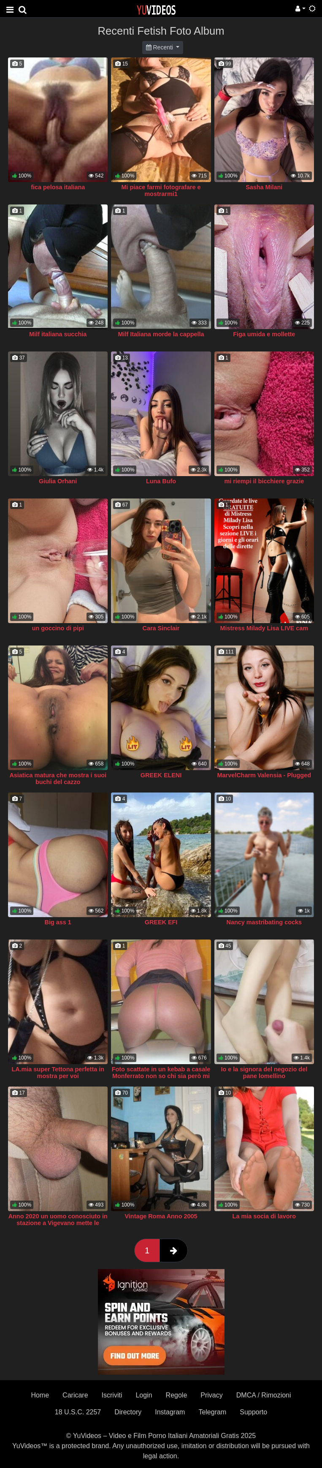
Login (143, 1395)
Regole (176, 1395)
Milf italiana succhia (58, 334)
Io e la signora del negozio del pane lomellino (264, 1072)
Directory (127, 1412)
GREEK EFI (161, 922)
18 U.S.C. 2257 (78, 1412)
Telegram (212, 1412)
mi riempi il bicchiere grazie (264, 481)
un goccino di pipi (58, 628)
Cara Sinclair (160, 628)
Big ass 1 (58, 922)
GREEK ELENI (161, 775)
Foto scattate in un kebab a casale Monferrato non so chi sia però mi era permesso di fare (161, 1076)
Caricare (75, 1395)
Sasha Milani (264, 187)
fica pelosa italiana (58, 187)
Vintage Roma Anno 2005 (161, 1216)
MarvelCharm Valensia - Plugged (264, 775)
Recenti (160, 47)
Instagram (170, 1412)
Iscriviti (112, 1395)
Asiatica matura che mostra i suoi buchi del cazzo (57, 778)
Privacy (211, 1395)
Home (40, 1395)
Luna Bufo (161, 481)
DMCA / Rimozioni (263, 1395)
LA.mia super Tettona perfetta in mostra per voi (57, 1072)
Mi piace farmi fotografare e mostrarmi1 (161, 190)
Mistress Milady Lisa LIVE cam (264, 628)
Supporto (253, 1412)
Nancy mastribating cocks (264, 922)
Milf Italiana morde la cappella (161, 334)
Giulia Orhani (58, 481)
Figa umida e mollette (264, 334)
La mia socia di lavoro (264, 1216)
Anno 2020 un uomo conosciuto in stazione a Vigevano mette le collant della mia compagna (58, 1223)
